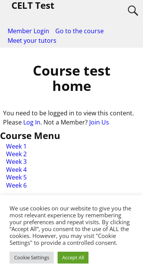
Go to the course (79, 31)
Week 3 (16, 161)
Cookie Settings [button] (31, 257)
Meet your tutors (32, 40)
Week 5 (16, 177)
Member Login (28, 31)
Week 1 (16, 146)
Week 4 (16, 169)
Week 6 (16, 185)
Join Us (99, 122)
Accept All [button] (73, 257)
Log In (31, 122)
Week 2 (16, 154)
